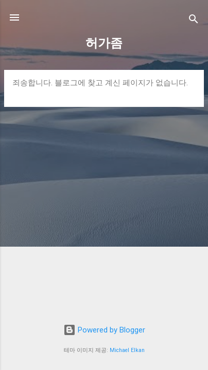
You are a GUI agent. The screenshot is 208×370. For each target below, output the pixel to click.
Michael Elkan (127, 350)
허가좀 (104, 43)
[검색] (193, 20)
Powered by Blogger (104, 330)
